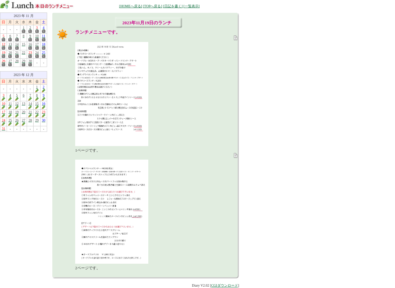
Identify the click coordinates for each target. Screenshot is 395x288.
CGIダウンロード (224, 285)
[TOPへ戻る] (152, 6)
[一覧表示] (191, 6)
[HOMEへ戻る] (130, 6)
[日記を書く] (173, 6)
